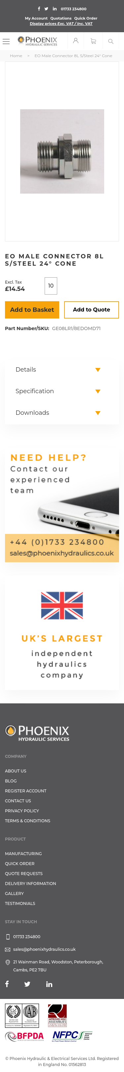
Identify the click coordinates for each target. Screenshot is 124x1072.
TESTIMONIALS (20, 903)
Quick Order (85, 18)
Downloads (32, 412)
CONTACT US (18, 800)
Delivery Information (30, 883)
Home (16, 55)
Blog (11, 780)
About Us (15, 770)
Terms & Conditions (27, 820)
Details (26, 369)
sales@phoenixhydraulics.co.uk (44, 949)
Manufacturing (23, 853)
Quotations (60, 18)
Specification (35, 391)
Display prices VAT (61, 23)
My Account (36, 18)
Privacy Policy (22, 810)
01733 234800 (73, 9)
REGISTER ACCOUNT (25, 790)
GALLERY (14, 893)
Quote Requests (24, 873)
